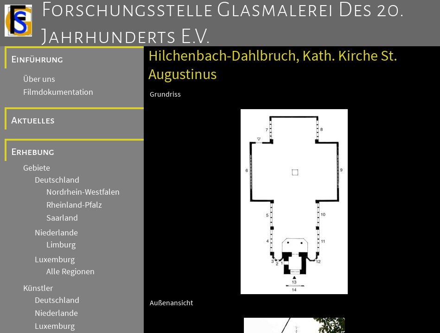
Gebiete (36, 168)
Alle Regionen (70, 271)
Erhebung (32, 152)
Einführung (37, 59)
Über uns (39, 79)
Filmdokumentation (58, 92)
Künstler (38, 288)
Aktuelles (33, 120)
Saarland (62, 218)
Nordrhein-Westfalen (83, 192)
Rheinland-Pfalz (74, 205)
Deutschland (57, 180)
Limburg (61, 245)
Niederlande (56, 233)
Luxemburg (55, 259)
